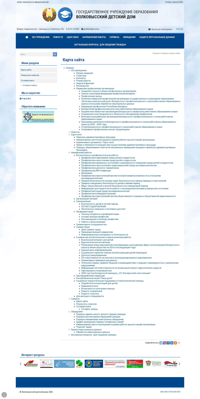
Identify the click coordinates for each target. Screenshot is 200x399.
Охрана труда (83, 227)
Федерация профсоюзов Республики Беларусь (104, 106)
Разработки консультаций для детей (99, 283)
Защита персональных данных (86, 329)
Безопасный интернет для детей (97, 240)
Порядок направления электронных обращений (99, 319)
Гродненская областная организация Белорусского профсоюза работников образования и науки (129, 111)
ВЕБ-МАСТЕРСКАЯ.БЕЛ (170, 392)
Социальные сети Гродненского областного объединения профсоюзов (116, 114)
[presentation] (21, 363)
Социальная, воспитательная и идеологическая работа (103, 237)
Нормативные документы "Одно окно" (95, 142)
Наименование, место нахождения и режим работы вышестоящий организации (115, 324)
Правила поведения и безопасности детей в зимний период (110, 183)
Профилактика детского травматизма (100, 168)
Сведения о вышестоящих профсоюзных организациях (108, 91)
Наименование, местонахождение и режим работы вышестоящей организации (115, 139)
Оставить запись (89, 309)
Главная (156, 53)
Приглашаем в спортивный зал (96, 270)
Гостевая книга (83, 306)
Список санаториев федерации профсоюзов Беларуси (108, 93)
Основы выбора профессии (95, 216)
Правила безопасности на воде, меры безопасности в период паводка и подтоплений (123, 180)
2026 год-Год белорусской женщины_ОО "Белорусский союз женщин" (116, 273)
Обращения (77, 311)
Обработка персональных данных (93, 332)
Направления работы (81, 152)
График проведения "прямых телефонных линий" (100, 322)
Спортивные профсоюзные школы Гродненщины (105, 129)
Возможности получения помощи (98, 288)
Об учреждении (78, 70)
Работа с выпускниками (93, 222)
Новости (75, 132)
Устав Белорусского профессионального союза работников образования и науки (121, 127)
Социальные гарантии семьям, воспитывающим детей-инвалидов (114, 252)
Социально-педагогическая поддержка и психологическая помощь (110, 280)
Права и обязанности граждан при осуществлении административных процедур (116, 145)
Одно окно (76, 134)
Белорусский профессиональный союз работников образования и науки (117, 109)
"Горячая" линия (84, 327)
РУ (177, 29)
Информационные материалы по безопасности (104, 234)
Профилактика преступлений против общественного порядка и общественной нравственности (128, 196)
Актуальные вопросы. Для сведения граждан (93, 334)
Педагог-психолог (90, 293)
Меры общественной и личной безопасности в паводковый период (114, 186)
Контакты (81, 78)
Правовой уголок (89, 286)
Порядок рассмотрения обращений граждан (98, 316)
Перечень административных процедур (95, 137)
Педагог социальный (91, 291)
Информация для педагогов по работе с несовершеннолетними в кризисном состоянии (124, 188)
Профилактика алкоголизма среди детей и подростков (108, 160)
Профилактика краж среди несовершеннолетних (105, 191)
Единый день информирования (96, 250)
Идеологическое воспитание (95, 242)
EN (182, 29)
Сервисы (164, 53)
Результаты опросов (86, 304)
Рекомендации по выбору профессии (99, 219)
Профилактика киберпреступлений (98, 193)
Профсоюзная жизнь (91, 96)
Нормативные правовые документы (99, 260)
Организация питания (86, 198)
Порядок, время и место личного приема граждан (101, 314)
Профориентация (84, 211)
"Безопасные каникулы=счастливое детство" (103, 209)
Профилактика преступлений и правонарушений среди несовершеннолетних (119, 165)
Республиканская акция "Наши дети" (94, 278)
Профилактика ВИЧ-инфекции (96, 170)
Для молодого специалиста (90, 296)
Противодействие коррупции (90, 275)
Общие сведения (84, 73)
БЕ (180, 29)
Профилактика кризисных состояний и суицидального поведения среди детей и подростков (127, 163)
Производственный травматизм (97, 232)
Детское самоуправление (94, 255)
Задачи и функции (85, 83)
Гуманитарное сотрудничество (91, 224)
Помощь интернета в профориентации (100, 214)
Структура (81, 75)
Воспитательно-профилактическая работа (97, 155)
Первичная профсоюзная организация (95, 88)
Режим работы (83, 80)
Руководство (82, 86)
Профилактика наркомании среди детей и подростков (108, 157)
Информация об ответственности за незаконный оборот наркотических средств (121, 268)
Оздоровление (83, 201)
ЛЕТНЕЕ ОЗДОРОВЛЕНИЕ (93, 206)
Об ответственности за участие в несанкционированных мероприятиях (116, 257)
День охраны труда (91, 229)
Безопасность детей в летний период (99, 204)
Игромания (86, 173)
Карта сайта (82, 301)
